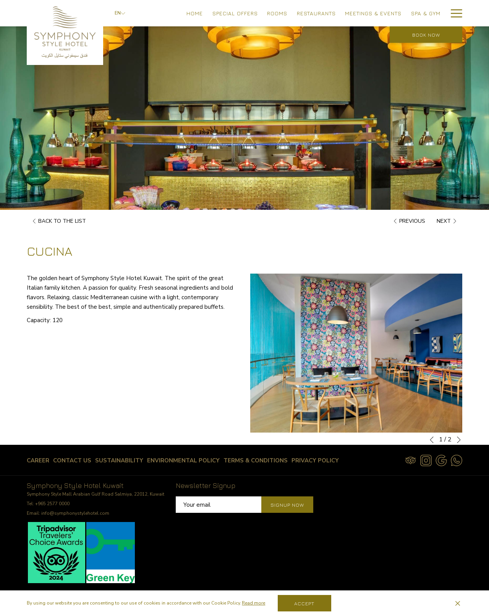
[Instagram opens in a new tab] (426, 460)
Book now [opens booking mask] (426, 35)
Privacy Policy (315, 460)
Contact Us (72, 460)
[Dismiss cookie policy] (457, 603)
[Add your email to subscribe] (218, 504)
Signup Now (287, 505)
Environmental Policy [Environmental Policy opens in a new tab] (183, 462)
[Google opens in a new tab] (441, 460)
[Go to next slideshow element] (458, 439)
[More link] (453, 13)
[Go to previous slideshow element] (431, 439)
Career (38, 460)
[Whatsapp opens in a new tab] (456, 460)
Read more (253, 603)
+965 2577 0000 (52, 504)
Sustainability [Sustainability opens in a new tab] (119, 462)
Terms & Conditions (255, 460)
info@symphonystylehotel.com (75, 513)
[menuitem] (195, 13)
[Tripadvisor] (410, 460)
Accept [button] (304, 603)
